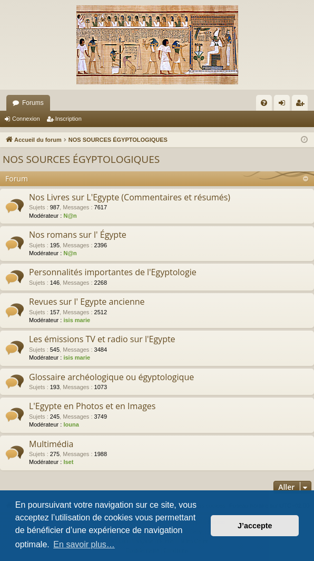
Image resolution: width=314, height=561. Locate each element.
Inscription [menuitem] (302, 105)
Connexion (26, 118)
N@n (69, 215)
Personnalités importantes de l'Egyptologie (113, 272)
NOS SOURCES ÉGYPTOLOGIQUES (81, 159)
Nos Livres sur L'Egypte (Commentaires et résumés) (129, 197)
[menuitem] (264, 103)
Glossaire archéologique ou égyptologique (111, 377)
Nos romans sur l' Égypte (77, 234)
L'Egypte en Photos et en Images (92, 406)
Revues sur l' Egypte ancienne (87, 301)
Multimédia (51, 444)
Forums (33, 103)
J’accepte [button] (255, 525)
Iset (68, 462)
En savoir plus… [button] (84, 544)
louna (70, 424)
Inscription (68, 118)
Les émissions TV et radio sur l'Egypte (102, 339)
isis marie (76, 320)
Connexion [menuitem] (284, 105)
